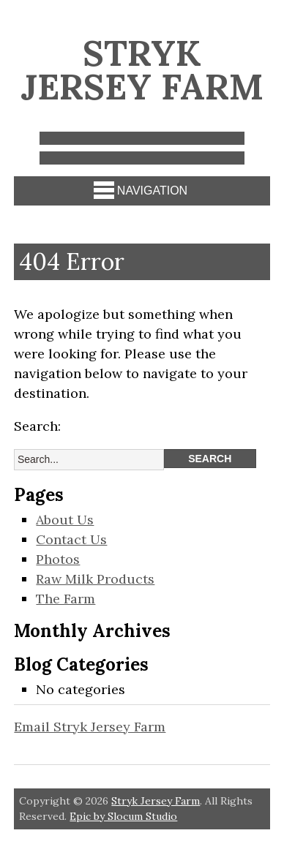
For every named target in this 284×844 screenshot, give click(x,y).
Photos (58, 559)
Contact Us (71, 539)
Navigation (140, 190)
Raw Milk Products (95, 578)
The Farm (65, 598)
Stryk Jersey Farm (142, 69)
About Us (65, 519)
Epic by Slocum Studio (123, 816)
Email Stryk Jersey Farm (89, 726)
